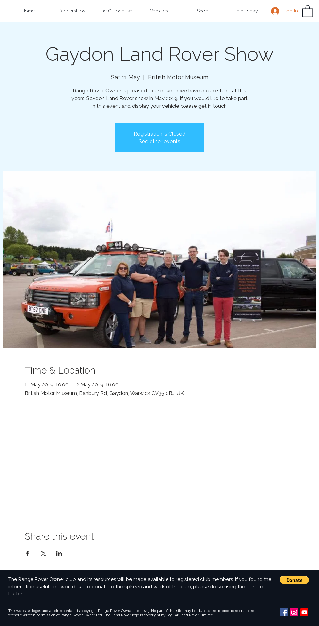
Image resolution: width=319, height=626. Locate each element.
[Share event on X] (43, 553)
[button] (72, 11)
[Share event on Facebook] (28, 553)
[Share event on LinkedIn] (59, 553)
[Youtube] (304, 612)
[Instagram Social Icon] (294, 612)
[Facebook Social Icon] (284, 612)
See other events (159, 142)
